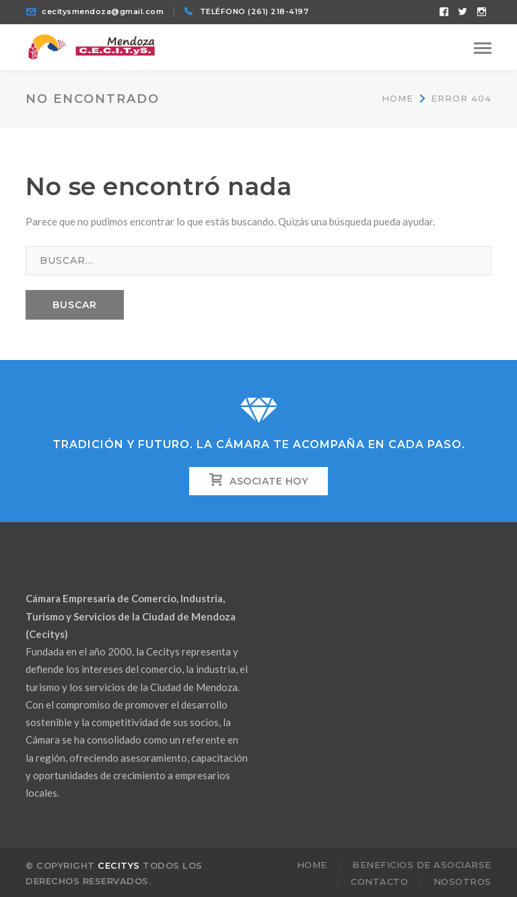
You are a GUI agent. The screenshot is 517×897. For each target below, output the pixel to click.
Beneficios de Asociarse (421, 864)
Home (397, 98)
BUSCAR (75, 305)
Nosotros (462, 881)
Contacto (379, 881)
